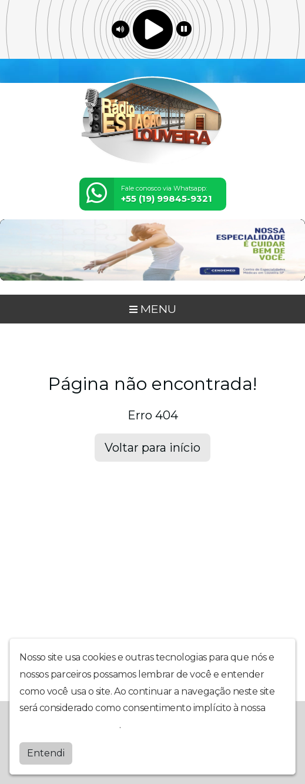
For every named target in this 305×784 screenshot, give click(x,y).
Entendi (46, 752)
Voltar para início (152, 448)
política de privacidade (69, 724)
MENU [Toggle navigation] (152, 309)
